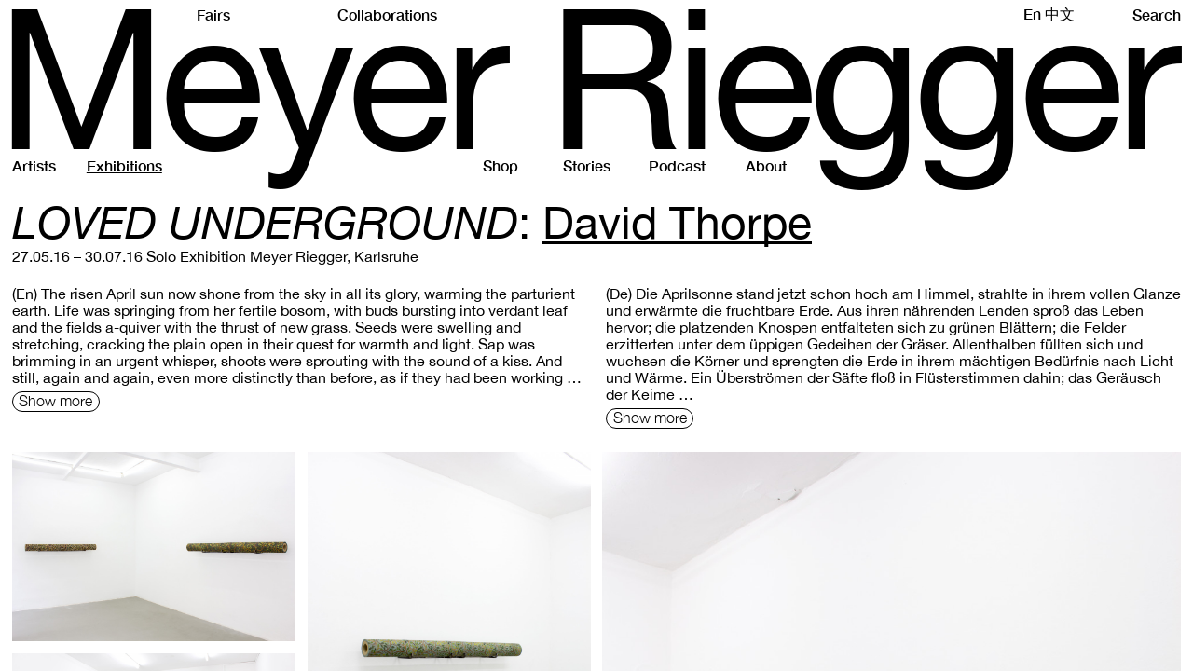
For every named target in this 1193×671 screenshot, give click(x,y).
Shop (500, 165)
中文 (1060, 13)
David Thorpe (677, 221)
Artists (34, 165)
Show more (55, 400)
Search (1156, 14)
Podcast (677, 165)
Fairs (213, 14)
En (1032, 13)
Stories (586, 165)
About (766, 165)
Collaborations (387, 14)
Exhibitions (124, 165)
